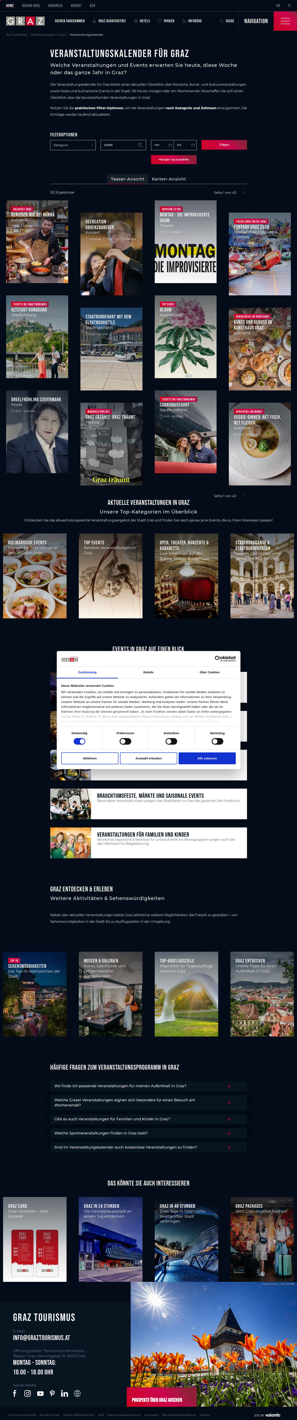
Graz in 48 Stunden (177, 1206)
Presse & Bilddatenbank (92, 1414)
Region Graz (31, 5)
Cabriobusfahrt (175, 405)
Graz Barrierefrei (109, 21)
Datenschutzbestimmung (145, 1414)
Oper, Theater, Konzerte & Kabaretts (184, 545)
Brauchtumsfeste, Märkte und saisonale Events (150, 795)
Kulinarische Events (27, 542)
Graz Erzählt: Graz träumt (111, 417)
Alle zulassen (207, 758)
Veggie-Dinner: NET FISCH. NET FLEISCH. (257, 420)
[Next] (243, 192)
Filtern (224, 145)
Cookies (242, 1414)
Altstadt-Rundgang (29, 310)
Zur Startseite (16, 35)
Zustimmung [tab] (87, 672)
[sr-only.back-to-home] (28, 21)
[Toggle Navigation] (267, 21)
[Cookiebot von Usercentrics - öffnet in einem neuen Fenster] (218, 659)
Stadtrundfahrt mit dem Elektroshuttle (108, 319)
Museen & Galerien (101, 961)
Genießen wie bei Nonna (33, 214)
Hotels (142, 21)
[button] (15, 1393)
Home (10, 5)
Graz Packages (249, 1206)
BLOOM (165, 310)
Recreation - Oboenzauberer (100, 224)
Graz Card (17, 1206)
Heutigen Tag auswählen (174, 159)
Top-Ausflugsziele (177, 961)
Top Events (94, 542)
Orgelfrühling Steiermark (36, 399)
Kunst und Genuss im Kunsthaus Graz (253, 325)
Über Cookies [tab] (210, 672)
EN (278, 5)
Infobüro (192, 21)
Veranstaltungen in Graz (48, 35)
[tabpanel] (148, 344)
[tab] (127, 179)
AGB (118, 1414)
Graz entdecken (250, 961)
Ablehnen (90, 758)
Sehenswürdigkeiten (27, 966)
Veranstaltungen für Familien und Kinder (143, 834)
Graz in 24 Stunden (101, 1206)
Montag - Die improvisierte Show (185, 217)
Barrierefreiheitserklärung (211, 1414)
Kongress (55, 5)
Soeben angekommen (70, 21)
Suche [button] (227, 21)
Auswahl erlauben (148, 758)
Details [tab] (148, 672)
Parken (166, 21)
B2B (92, 5)
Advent (76, 5)
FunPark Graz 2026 (251, 227)
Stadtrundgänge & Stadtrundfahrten (253, 545)
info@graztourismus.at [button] (41, 1337)
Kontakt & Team (57, 1414)
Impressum (178, 1414)
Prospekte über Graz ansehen (156, 1399)
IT (289, 5)
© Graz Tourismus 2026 (23, 1414)
